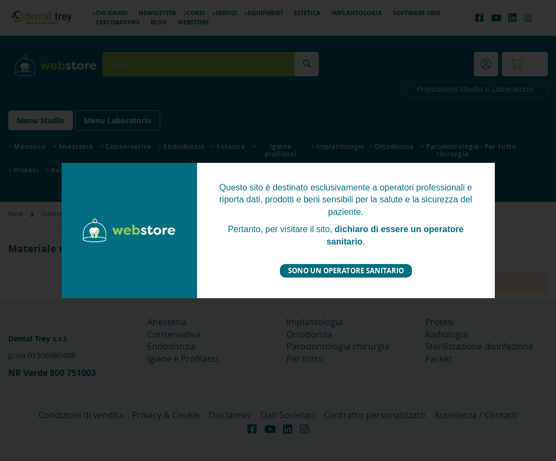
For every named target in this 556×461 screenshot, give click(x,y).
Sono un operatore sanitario (346, 270)
